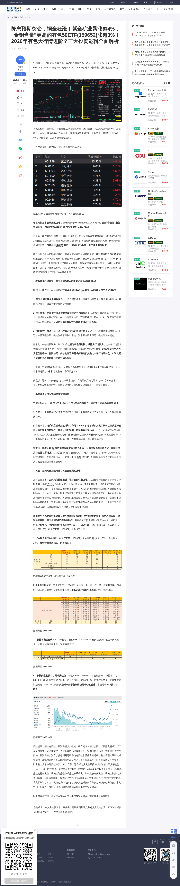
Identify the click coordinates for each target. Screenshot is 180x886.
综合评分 (152, 101)
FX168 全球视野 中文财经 (14, 9)
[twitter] (20, 140)
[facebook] (20, 131)
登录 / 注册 (168, 9)
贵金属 (110, 222)
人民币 (50, 484)
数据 (71, 9)
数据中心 (51, 861)
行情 (54, 9)
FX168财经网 (12, 17)
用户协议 (70, 854)
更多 (167, 83)
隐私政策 (70, 858)
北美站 (159, 2)
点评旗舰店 (109, 9)
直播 (97, 9)
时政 (40, 854)
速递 (45, 9)
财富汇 (112, 2)
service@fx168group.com (100, 854)
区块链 (40, 858)
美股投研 (124, 2)
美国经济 (85, 241)
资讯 (36, 9)
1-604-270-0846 (96, 858)
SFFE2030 (133, 9)
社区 (80, 9)
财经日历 (51, 858)
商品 (122, 9)
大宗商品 (104, 313)
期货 (117, 222)
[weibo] (20, 157)
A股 (48, 63)
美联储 (59, 245)
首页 (28, 9)
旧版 (146, 2)
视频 (89, 9)
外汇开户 (147, 9)
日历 (63, 9)
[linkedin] (162, 841)
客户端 (135, 2)
